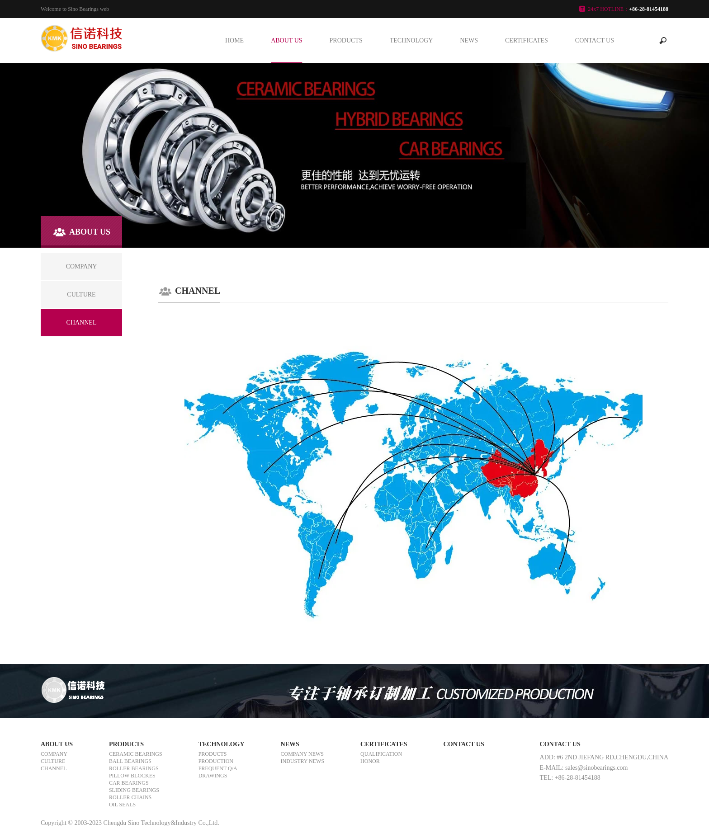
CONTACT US (594, 40)
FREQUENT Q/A (218, 768)
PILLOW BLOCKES (132, 775)
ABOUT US (286, 40)
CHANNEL (53, 768)
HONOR (370, 761)
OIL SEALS (122, 804)
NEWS (469, 40)
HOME (234, 40)
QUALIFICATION (381, 754)
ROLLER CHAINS (130, 797)
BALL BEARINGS (130, 761)
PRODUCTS (346, 40)
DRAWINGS (213, 775)
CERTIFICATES (526, 40)
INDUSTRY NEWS (303, 761)
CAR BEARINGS (129, 783)
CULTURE (53, 761)
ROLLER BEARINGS (134, 768)
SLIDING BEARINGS (134, 790)
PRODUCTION (216, 761)
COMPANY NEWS (302, 754)
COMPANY (54, 754)
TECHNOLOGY (411, 40)
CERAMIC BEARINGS (135, 754)
